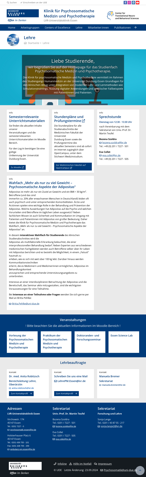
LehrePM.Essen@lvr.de (72, 381)
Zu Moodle (16, 167)
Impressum (103, 463)
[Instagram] (129, 2)
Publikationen (122, 27)
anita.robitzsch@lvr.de (23, 388)
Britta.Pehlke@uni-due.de (25, 303)
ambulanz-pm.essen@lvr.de (22, 449)
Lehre (79, 27)
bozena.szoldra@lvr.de (114, 142)
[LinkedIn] (133, 2)
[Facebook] (125, 2)
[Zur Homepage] (23, 15)
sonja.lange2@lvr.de (111, 426)
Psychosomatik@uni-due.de (120, 470)
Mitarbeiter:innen (98, 27)
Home (11, 27)
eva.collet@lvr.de (111, 155)
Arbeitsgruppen (30, 27)
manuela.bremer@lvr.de (113, 385)
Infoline (60, 463)
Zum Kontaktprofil (19, 393)
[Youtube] (137, 2)
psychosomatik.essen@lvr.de (23, 430)
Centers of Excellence (57, 27)
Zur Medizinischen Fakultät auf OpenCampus (71, 166)
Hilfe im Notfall (80, 463)
